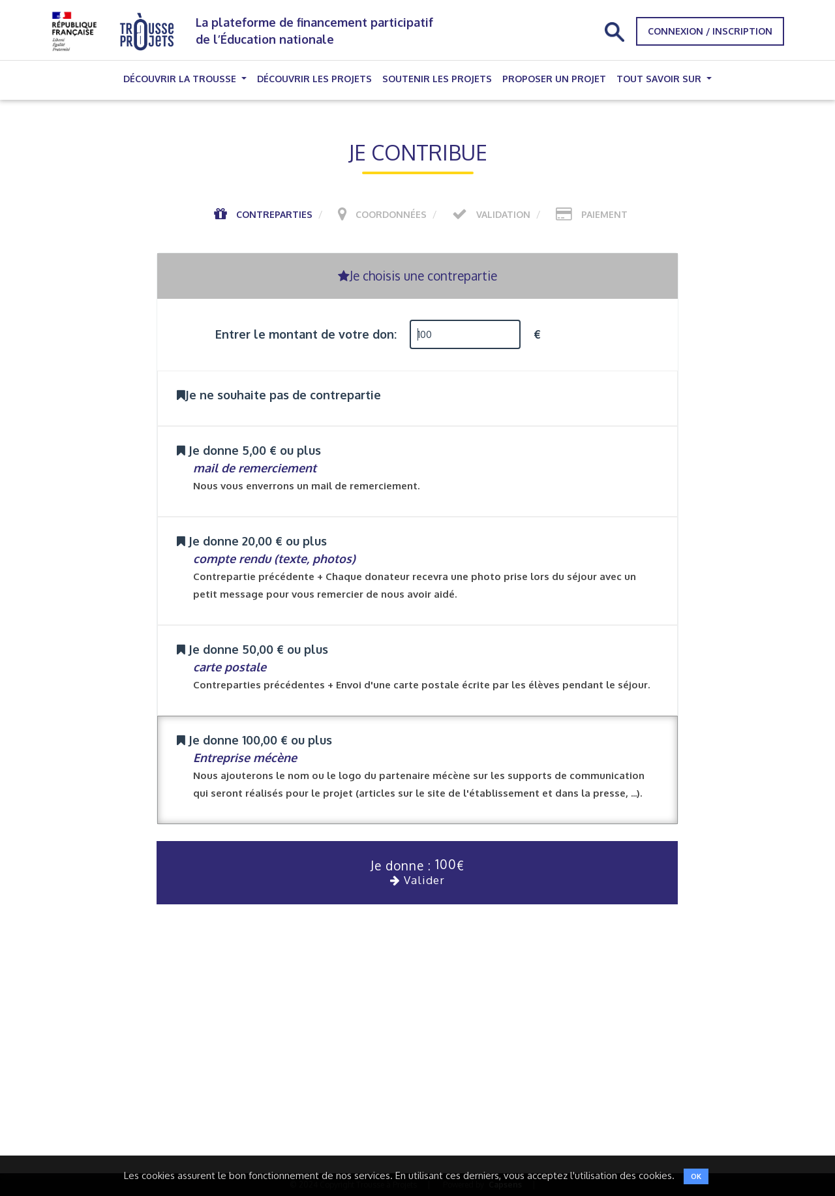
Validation (503, 214)
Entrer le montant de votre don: (306, 334)
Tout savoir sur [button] (660, 78)
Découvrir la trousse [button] (181, 78)
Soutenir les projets (437, 78)
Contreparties (274, 214)
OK (696, 1176)
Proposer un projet (554, 78)
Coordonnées (391, 214)
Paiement (604, 214)
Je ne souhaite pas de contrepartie (279, 395)
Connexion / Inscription (710, 31)
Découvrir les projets (314, 78)
